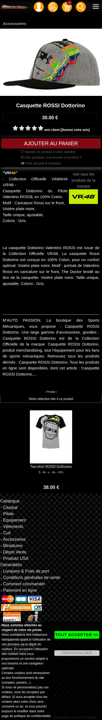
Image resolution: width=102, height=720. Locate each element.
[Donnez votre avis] (75, 130)
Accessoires (14, 23)
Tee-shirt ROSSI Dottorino (51, 467)
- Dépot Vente (13, 552)
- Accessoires (13, 539)
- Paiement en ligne (19, 590)
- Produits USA (15, 558)
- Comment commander (23, 584)
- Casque (9, 507)
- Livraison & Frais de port (25, 571)
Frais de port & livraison (41, 163)
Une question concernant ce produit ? (51, 157)
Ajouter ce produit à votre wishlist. (48, 152)
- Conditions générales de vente (30, 577)
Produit (51, 391)
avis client (51, 130)
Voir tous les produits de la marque (83, 185)
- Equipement (13, 520)
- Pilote (7, 514)
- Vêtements (12, 526)
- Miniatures (12, 545)
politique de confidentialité (32, 716)
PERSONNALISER (77, 653)
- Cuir (6, 533)
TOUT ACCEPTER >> (77, 634)
